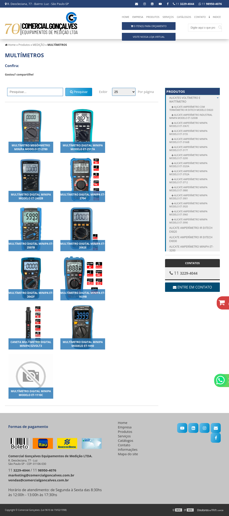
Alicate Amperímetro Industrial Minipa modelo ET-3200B (190, 116)
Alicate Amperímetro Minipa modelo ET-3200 (188, 157)
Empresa (137, 17)
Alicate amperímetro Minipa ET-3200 (191, 248)
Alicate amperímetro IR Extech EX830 (190, 239)
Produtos (152, 17)
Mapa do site (128, 454)
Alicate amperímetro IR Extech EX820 (190, 230)
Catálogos (184, 17)
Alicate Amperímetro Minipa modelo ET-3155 (188, 132)
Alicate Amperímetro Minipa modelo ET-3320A (188, 165)
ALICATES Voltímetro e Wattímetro (194, 99)
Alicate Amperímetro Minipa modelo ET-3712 (188, 181)
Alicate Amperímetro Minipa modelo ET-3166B (188, 140)
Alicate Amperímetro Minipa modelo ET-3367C (188, 124)
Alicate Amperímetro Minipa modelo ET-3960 (188, 213)
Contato (200, 17)
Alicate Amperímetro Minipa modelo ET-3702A (188, 173)
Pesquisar (79, 92)
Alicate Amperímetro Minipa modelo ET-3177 (188, 148)
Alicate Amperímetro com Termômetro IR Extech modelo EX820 (191, 108)
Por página (146, 92)
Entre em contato (192, 287)
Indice (217, 17)
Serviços (168, 17)
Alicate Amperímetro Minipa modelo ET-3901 (188, 197)
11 (210, 4)
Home (125, 17)
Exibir (103, 92)
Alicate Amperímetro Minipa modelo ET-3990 (188, 221)
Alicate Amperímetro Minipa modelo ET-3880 (188, 189)
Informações (128, 449)
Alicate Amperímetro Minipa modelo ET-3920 (188, 205)
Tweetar (11, 81)
